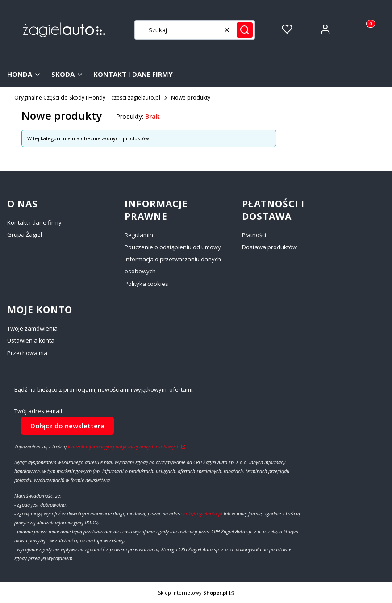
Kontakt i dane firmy (34, 222)
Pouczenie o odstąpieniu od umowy (173, 247)
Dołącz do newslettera (67, 425)
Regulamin (139, 235)
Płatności (254, 235)
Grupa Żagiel (24, 234)
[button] (245, 30)
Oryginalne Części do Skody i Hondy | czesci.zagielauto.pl (87, 97)
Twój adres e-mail (38, 411)
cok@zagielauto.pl (202, 514)
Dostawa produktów (269, 247)
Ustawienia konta (30, 340)
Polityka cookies (146, 284)
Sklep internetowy (193, 592)
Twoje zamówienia (32, 328)
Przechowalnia (27, 353)
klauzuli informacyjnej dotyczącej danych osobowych (123, 447)
